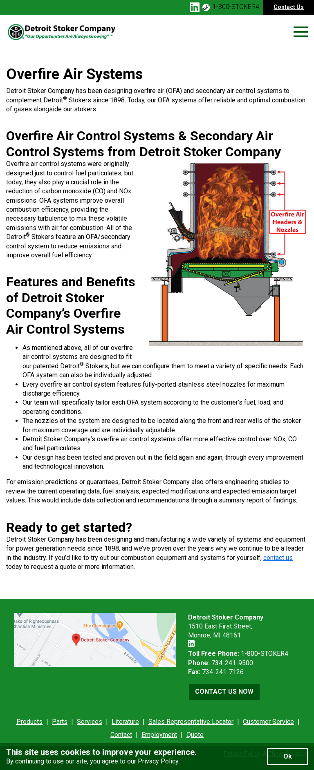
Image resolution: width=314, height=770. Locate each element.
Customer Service (268, 722)
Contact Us (289, 7)
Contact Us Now (224, 691)
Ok (287, 756)
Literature (125, 722)
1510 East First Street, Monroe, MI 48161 (225, 626)
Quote (195, 735)
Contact (121, 735)
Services (89, 722)
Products (29, 722)
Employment (159, 735)
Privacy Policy (158, 761)
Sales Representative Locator (190, 722)
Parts (59, 722)
